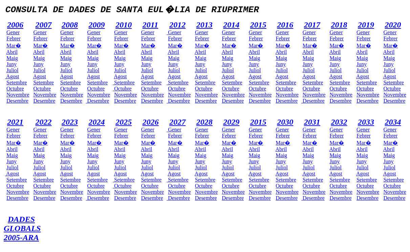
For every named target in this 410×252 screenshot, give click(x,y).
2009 (97, 24)
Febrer (13, 38)
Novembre (17, 95)
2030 (285, 122)
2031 (312, 122)
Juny (11, 64)
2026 (151, 122)
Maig (12, 58)
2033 (366, 122)
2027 (177, 122)
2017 (312, 24)
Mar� (13, 45)
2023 (70, 122)
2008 (70, 24)
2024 (97, 122)
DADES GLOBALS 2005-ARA (22, 228)
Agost (12, 76)
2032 (339, 122)
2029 (231, 122)
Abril (12, 52)
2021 (15, 122)
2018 (339, 24)
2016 (285, 24)
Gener (13, 32)
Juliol (12, 70)
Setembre (16, 82)
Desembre (17, 101)
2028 (204, 122)
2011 (150, 24)
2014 (231, 24)
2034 (393, 122)
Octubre (15, 88)
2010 (123, 24)
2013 (204, 24)
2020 (393, 24)
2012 (177, 24)
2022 (44, 122)
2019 (366, 24)
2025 (123, 122)
